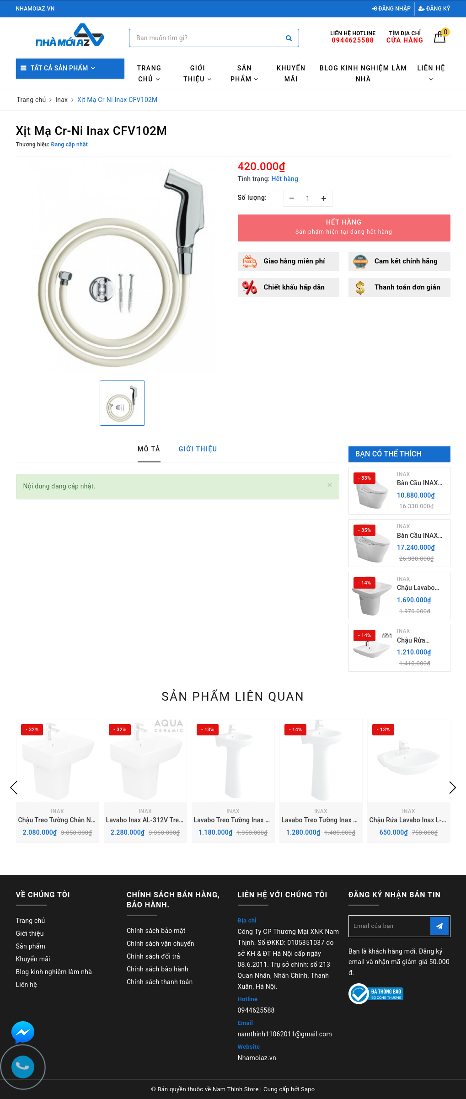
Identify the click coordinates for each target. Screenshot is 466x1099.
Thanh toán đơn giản (407, 287)
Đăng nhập (391, 8)
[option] (122, 267)
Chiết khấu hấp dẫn (294, 287)
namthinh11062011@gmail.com (285, 1034)
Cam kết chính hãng (406, 261)
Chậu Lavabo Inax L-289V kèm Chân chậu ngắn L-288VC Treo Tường (421, 588)
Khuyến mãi (291, 73)
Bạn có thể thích (388, 454)
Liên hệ (431, 73)
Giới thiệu (197, 73)
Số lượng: (252, 197)
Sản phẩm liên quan (233, 696)
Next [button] (453, 787)
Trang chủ (149, 73)
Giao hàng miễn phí (294, 261)
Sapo (308, 1089)
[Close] (329, 485)
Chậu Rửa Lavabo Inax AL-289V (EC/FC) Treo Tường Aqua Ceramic (422, 641)
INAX (403, 474)
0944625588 (256, 1010)
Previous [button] (14, 787)
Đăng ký (434, 8)
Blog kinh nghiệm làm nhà (363, 73)
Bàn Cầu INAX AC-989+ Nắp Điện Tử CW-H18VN (417, 483)
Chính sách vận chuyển (160, 943)
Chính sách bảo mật (156, 930)
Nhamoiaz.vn (257, 1057)
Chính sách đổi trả (153, 956)
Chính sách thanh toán (160, 982)
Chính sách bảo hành (157, 969)
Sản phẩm (244, 73)
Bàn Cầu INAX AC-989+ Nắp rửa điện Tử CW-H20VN (422, 536)
